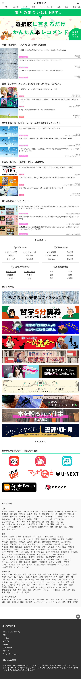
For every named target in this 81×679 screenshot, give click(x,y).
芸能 (71, 585)
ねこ (12, 582)
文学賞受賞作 (32, 524)
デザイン (42, 587)
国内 (68, 590)
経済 (44, 575)
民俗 (27, 592)
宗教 (51, 278)
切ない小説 (60, 522)
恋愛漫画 (51, 259)
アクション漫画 (48, 547)
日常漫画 (13, 542)
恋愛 (23, 585)
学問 (34, 575)
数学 (16, 577)
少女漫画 (70, 259)
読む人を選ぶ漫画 (8, 557)
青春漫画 (5, 547)
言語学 (55, 575)
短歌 (57, 524)
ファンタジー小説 (29, 252)
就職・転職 (6, 602)
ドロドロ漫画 (52, 549)
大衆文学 (22, 514)
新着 (33, 7)
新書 (30, 590)
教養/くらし (6, 572)
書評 (8, 592)
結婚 (72, 582)
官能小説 (71, 514)
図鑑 (3, 529)
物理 (72, 577)
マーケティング (29, 272)
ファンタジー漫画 (51, 256)
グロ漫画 (15, 549)
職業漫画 (55, 542)
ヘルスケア (51, 582)
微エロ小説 (21, 524)
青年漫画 (70, 256)
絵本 (51, 527)
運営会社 (6, 651)
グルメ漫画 (37, 537)
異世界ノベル (43, 527)
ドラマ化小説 (59, 519)
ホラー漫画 (21, 539)
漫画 (66, 7)
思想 (73, 590)
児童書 (71, 527)
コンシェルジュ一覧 (46, 7)
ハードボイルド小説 (30, 512)
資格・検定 (60, 600)
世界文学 (37, 514)
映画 (60, 585)
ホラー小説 (11, 259)
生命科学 (34, 577)
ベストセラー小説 (23, 522)
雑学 (64, 602)
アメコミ (39, 544)
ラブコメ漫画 (49, 560)
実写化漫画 (31, 554)
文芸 (58, 7)
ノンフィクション (40, 602)
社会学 (62, 575)
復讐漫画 (40, 557)
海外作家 (5, 514)
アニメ (41, 585)
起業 (11, 279)
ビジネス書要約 (16, 600)
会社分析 (40, 600)
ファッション (30, 582)
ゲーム (48, 585)
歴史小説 (54, 514)
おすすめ (15, 7)
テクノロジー (7, 575)
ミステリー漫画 (33, 539)
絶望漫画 (60, 554)
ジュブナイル (49, 517)
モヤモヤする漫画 (37, 552)
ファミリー (41, 582)
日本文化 (15, 592)
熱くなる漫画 (22, 557)
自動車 (65, 587)
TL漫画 (18, 537)
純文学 (29, 514)
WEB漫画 (31, 544)
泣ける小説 (6, 519)
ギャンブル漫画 (63, 565)
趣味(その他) (6, 590)
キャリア (5, 600)
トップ (25, 7)
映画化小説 (36, 522)
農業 (67, 577)
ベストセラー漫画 (22, 552)
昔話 (13, 529)
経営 (39, 575)
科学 (70, 275)
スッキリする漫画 (27, 549)
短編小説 (28, 519)
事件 (3, 592)
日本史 (31, 580)
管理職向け (11, 275)
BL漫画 (4, 537)
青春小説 (45, 514)
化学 (29, 575)
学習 (47, 600)
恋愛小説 (29, 256)
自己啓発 (69, 600)
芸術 (70, 271)
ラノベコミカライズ (9, 562)
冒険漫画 (22, 542)
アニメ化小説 (47, 519)
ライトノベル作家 (30, 527)
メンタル (60, 582)
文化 (22, 592)
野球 (19, 590)
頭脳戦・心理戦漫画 (39, 562)
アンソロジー (37, 517)
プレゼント (47, 590)
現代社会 (56, 590)
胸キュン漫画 (7, 554)
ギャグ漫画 (27, 537)
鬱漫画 (27, 560)
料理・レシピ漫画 (8, 560)
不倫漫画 (32, 557)
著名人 (11, 587)
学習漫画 (74, 552)
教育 (67, 582)
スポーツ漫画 (48, 537)
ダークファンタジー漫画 (36, 565)
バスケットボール (54, 587)
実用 (76, 600)
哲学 (51, 275)
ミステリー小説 (11, 252)
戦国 (25, 580)
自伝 (24, 590)
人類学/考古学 (7, 577)
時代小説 (29, 259)
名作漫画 (60, 557)
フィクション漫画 (8, 565)
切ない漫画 (51, 554)
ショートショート (62, 517)
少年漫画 (70, 252)
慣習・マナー (32, 585)
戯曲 (72, 517)
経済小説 (5, 517)
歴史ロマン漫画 (55, 562)
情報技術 (15, 602)
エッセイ (22, 517)
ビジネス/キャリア (9, 597)
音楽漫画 (43, 539)
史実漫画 (65, 562)
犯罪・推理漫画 (16, 547)
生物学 (26, 577)
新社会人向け (11, 272)
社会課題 (28, 602)
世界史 (19, 580)
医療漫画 (13, 544)
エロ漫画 (71, 547)
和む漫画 (20, 560)
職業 (22, 602)
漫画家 (29, 542)
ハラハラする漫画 (66, 549)
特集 (6, 7)
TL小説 (18, 512)
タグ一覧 (6, 641)
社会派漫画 (41, 554)
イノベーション (55, 602)
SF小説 (11, 256)
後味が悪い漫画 (19, 554)
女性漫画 (52, 539)
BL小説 (4, 512)
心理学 (70, 278)
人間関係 (11, 585)
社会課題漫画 (7, 567)
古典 (13, 519)
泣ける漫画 (66, 544)
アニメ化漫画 (61, 547)
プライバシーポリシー (10, 654)
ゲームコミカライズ (63, 560)
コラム (17, 587)
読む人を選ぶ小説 (8, 524)
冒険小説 (37, 519)
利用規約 (6, 644)
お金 (29, 279)
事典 (65, 527)
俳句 (62, 524)
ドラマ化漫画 (40, 549)
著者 (69, 602)
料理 (18, 585)
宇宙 (24, 575)
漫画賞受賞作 (51, 557)
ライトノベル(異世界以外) (11, 527)
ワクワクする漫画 (52, 552)
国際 (63, 590)
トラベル (5, 582)
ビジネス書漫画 (8, 552)
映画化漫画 (65, 552)
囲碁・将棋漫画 (24, 562)
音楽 (66, 585)
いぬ (54, 580)
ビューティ (19, 582)
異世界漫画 (46, 542)
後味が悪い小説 (48, 522)
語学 (52, 600)
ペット (71, 580)
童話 (8, 529)
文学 (3, 580)
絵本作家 (58, 527)
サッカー (25, 587)
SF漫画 (11, 537)
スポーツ (33, 587)
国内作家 (13, 514)
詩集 (28, 517)
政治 (21, 577)
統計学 (61, 577)
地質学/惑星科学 (46, 577)
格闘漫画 (48, 544)
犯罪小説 (42, 524)
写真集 (4, 587)
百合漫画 (5, 544)
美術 (14, 590)
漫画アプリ (28, 547)
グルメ (65, 580)
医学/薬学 (17, 575)
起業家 (75, 602)
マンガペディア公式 (21, 567)
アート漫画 (21, 565)
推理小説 (50, 524)
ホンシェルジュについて (11, 632)
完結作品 (56, 544)
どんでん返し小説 (8, 522)
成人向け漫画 (66, 542)
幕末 (37, 580)
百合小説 (13, 517)
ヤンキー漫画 (37, 560)
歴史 (51, 271)
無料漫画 (37, 547)
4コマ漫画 (22, 544)
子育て (4, 585)
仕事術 (29, 275)
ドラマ (54, 585)
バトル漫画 (51, 252)
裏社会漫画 (51, 565)
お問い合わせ (7, 648)
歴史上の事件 (45, 580)
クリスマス (37, 590)
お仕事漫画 (6, 549)
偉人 (13, 580)
